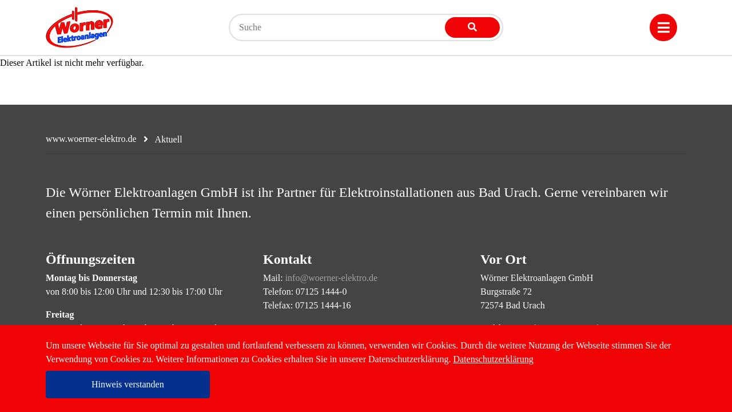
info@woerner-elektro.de (331, 278)
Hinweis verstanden (128, 384)
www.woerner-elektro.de (91, 139)
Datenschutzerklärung (493, 359)
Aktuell (168, 139)
